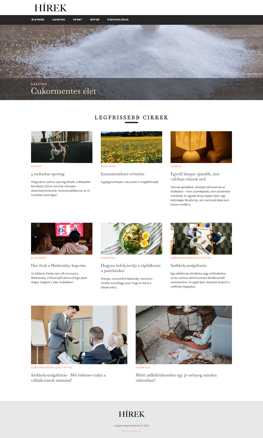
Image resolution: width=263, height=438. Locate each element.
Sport (36, 166)
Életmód (108, 166)
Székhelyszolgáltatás (191, 257)
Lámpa (176, 166)
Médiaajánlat (131, 431)
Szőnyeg (143, 367)
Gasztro (39, 84)
